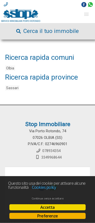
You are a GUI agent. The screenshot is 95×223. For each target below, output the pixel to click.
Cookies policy (44, 187)
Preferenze (47, 216)
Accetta (47, 207)
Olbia (10, 68)
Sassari (12, 88)
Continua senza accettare (47, 198)
